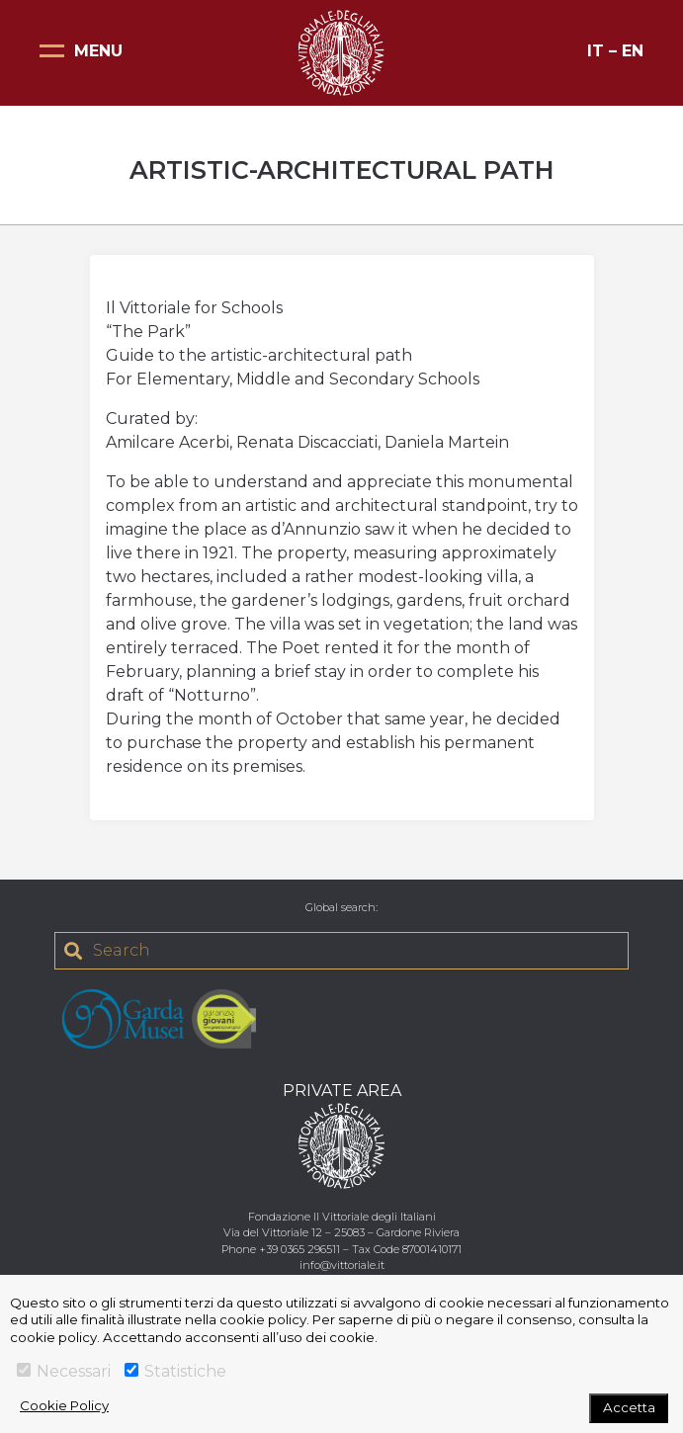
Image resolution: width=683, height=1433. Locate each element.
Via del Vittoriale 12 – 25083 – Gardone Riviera (341, 1232)
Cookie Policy (64, 1405)
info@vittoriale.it (341, 1265)
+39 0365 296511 (299, 1249)
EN (632, 51)
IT (595, 51)
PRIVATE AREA (342, 1090)
